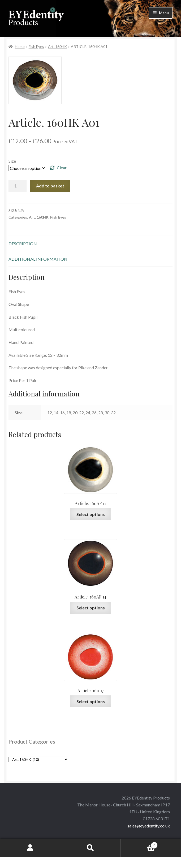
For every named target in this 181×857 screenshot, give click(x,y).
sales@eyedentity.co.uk (148, 825)
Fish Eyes (36, 46)
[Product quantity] (17, 186)
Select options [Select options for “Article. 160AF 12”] (90, 514)
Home (20, 46)
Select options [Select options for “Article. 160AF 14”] (90, 607)
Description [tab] (22, 243)
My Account (30, 848)
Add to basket (50, 185)
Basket (139, 844)
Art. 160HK (57, 46)
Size (12, 160)
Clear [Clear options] (62, 167)
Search (90, 848)
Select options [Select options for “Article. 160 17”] (90, 701)
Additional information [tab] (37, 258)
